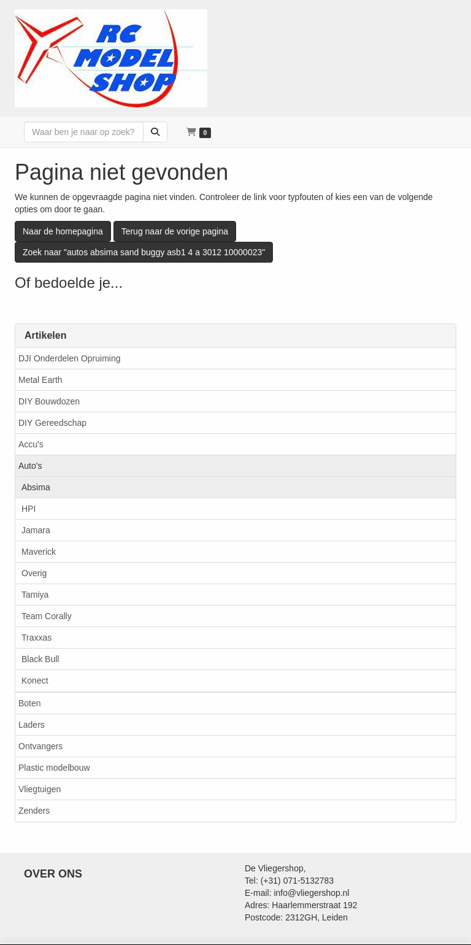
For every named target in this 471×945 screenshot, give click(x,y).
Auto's (30, 466)
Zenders (34, 811)
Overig (34, 573)
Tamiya (34, 595)
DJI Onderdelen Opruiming (69, 358)
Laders (31, 725)
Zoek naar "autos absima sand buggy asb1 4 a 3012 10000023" (144, 252)
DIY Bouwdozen (49, 401)
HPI (28, 509)
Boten (29, 703)
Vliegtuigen (39, 789)
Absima (35, 487)
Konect (34, 680)
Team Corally (46, 616)
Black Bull (40, 659)
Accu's (31, 444)
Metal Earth (40, 380)
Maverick (38, 552)
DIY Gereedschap (52, 423)
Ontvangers (40, 746)
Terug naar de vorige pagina (174, 231)
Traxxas (36, 637)
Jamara (35, 530)
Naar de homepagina (63, 231)
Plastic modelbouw (54, 768)
